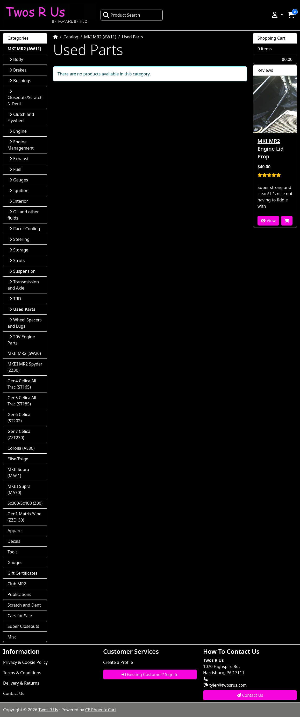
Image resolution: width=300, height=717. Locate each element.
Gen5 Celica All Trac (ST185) (22, 401)
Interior (19, 201)
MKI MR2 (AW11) (100, 37)
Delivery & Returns (21, 683)
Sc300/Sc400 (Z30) (25, 503)
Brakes (18, 70)
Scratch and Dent (24, 605)
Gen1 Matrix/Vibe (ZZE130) (24, 517)
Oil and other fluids (23, 215)
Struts (17, 260)
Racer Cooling (25, 228)
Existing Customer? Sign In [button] (150, 674)
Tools (13, 552)
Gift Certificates (23, 573)
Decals (14, 541)
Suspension (22, 271)
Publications (19, 594)
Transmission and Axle (23, 285)
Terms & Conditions (22, 673)
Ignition (19, 190)
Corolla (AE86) (21, 448)
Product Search (121, 15)
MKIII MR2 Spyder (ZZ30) (25, 367)
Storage (19, 250)
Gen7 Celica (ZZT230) (19, 434)
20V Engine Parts (21, 340)
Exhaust (19, 158)
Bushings (20, 80)
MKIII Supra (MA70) (19, 489)
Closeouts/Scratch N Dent (25, 98)
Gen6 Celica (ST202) (19, 418)
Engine (18, 131)
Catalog (70, 37)
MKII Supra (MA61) (18, 473)
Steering (20, 239)
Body (16, 59)
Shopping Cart (271, 38)
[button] (277, 15)
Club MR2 (17, 584)
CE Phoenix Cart (100, 710)
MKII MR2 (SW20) (24, 353)
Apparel (15, 530)
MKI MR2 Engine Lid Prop (271, 148)
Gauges (19, 180)
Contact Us (13, 693)
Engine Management (21, 145)
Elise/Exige (18, 459)
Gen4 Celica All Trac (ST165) (22, 384)
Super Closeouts (23, 626)
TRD (15, 298)
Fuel (15, 169)
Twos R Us (48, 710)
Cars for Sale (20, 615)
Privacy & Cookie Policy (25, 662)
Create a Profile (118, 662)
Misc (12, 637)
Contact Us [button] (250, 695)
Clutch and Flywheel (21, 117)
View (268, 220)
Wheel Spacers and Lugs (25, 323)
